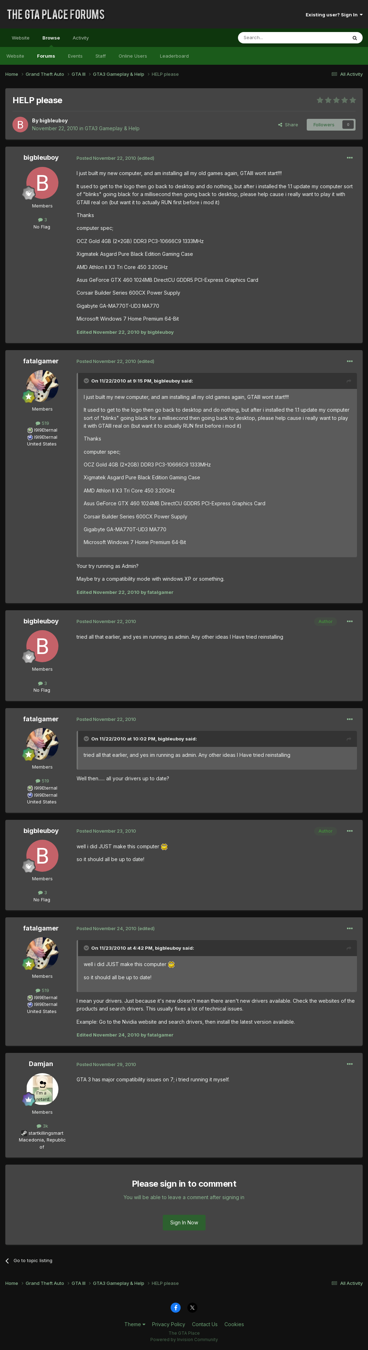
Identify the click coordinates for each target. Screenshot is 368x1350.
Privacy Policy (168, 1324)
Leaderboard (174, 56)
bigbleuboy (54, 120)
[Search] (274, 37)
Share (288, 124)
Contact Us (205, 1324)
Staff (100, 56)
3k (42, 1126)
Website (21, 38)
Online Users (133, 56)
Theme (134, 1324)
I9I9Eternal (45, 430)
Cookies (234, 1324)
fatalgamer (41, 361)
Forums (46, 56)
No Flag (41, 227)
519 (42, 423)
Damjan (41, 1063)
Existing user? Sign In (334, 14)
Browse (51, 41)
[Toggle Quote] (87, 381)
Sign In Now (184, 1222)
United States (42, 444)
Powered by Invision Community (184, 1339)
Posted (106, 158)
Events (75, 56)
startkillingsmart (45, 1133)
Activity (81, 38)
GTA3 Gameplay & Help (112, 128)
